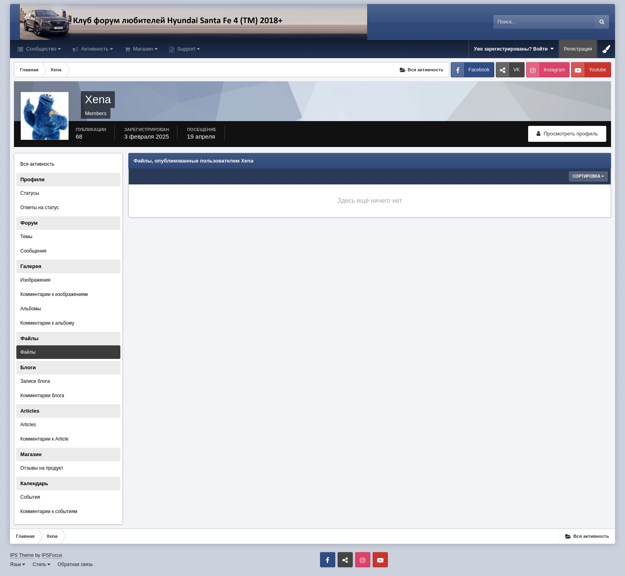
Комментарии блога (42, 395)
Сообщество (43, 49)
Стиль (41, 564)
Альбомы (30, 309)
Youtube (597, 69)
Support (188, 49)
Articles (28, 424)
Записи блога (35, 381)
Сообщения (33, 251)
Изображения (35, 280)
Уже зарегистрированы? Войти (514, 49)
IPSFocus (51, 555)
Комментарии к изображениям (54, 294)
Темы (26, 236)
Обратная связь (75, 564)
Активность (96, 49)
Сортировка (588, 176)
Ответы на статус (39, 207)
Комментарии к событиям (48, 511)
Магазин (144, 49)
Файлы (27, 352)
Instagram (554, 69)
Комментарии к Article (44, 439)
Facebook (478, 69)
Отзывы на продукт (41, 468)
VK (516, 69)
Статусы (29, 193)
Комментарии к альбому (47, 323)
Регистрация (578, 49)
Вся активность (37, 164)
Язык (17, 564)
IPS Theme (22, 555)
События (30, 497)
